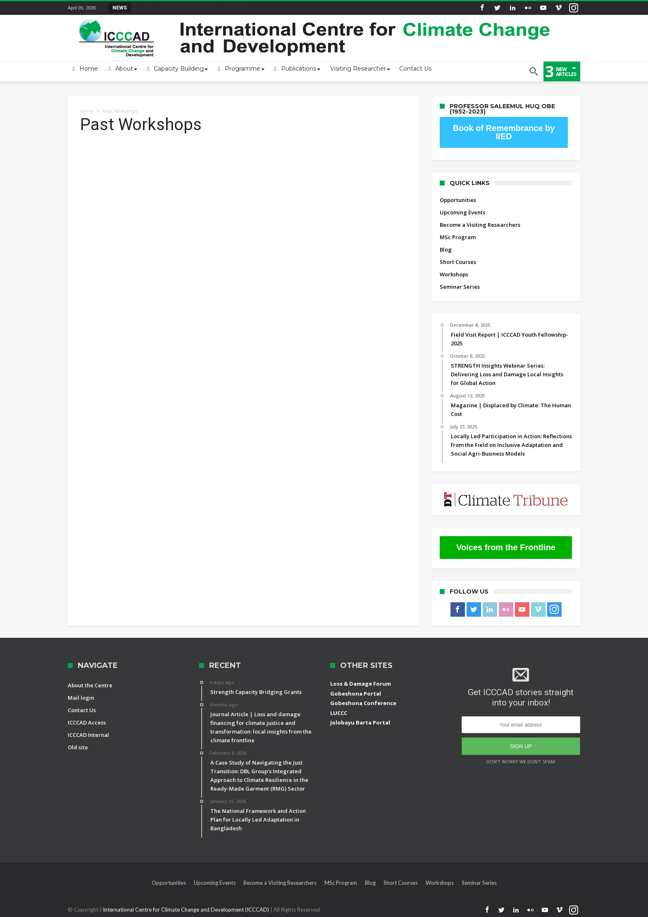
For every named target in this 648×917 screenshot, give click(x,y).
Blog (446, 249)
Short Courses (458, 262)
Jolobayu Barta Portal (360, 722)
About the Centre (90, 685)
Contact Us (82, 710)
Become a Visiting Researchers (480, 224)
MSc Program (458, 237)
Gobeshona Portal (355, 693)
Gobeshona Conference (363, 703)
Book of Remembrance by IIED (504, 132)
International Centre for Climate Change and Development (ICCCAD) (186, 909)
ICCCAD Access (87, 722)
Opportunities (458, 200)
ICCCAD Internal (88, 735)
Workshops (454, 274)
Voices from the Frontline (505, 547)
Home (86, 111)
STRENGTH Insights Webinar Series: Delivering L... (194, 7)
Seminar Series (460, 286)
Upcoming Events (462, 212)
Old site (78, 747)
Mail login (81, 697)
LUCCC (338, 713)
